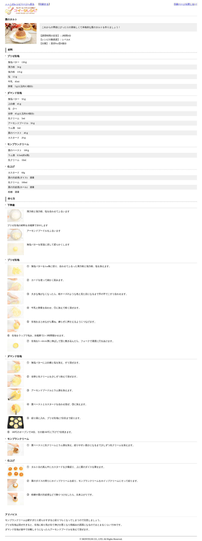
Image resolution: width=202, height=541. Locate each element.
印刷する (44, 4)
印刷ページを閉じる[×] (185, 4)
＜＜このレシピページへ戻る (19, 4)
